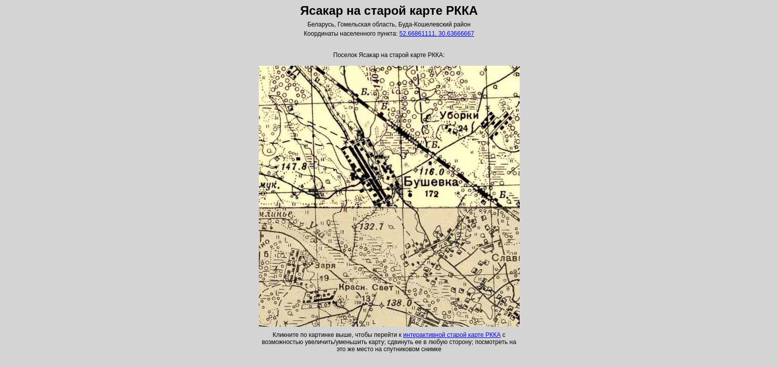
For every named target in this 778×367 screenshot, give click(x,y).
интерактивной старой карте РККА (451, 334)
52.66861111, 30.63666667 (436, 33)
